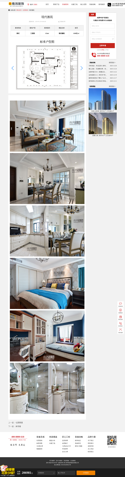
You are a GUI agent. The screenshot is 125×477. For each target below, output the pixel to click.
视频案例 (39, 449)
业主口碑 (65, 451)
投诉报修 (66, 460)
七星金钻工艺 (66, 446)
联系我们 (91, 451)
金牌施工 (65, 443)
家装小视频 (78, 446)
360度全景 (39, 446)
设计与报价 (59, 460)
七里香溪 (19, 423)
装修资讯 (78, 443)
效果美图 (39, 443)
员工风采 (91, 449)
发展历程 (91, 446)
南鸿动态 (78, 440)
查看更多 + (112, 62)
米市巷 (18, 426)
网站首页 (18, 10)
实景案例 (25, 10)
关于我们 (91, 440)
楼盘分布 (52, 440)
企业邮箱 (73, 460)
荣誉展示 (91, 443)
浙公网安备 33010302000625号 (62, 464)
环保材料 (65, 449)
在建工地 (52, 443)
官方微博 (52, 460)
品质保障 (65, 440)
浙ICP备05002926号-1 (52, 462)
